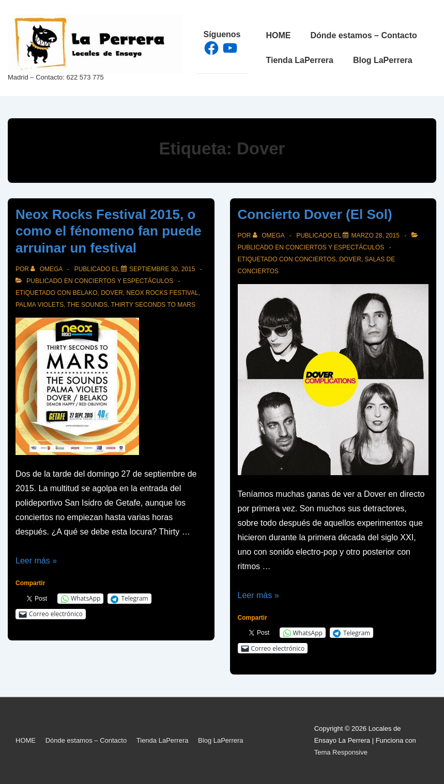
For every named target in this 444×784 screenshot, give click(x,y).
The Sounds (87, 304)
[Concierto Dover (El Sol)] (375, 235)
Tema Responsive (341, 752)
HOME (278, 35)
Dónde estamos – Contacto (364, 35)
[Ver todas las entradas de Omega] (47, 269)
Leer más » (36, 560)
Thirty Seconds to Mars (153, 304)
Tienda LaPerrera (299, 60)
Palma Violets (40, 304)
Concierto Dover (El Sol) (315, 214)
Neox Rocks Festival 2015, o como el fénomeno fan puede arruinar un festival (109, 231)
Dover (112, 292)
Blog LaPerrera (382, 60)
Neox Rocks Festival (162, 292)
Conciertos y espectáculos (123, 281)
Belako (84, 292)
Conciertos (315, 259)
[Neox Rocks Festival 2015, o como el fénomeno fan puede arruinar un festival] (162, 269)
